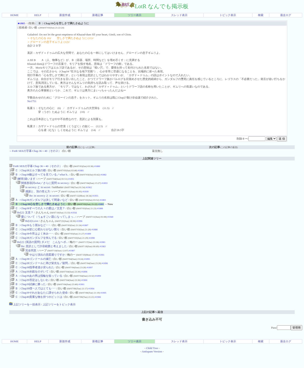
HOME (14, 15)
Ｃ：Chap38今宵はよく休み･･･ (32, 240)
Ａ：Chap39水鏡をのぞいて (30, 282)
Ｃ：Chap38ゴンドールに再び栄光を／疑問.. (40, 272)
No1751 (31, 101)
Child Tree (152, 361)
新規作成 (64, 15)
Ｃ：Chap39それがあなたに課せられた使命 (39, 305)
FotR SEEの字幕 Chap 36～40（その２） (35, 166)
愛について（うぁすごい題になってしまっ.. (46, 221)
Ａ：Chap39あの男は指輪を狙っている (36, 286)
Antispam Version (152, 364)
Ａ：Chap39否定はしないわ (30, 291)
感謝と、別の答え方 (35, 193)
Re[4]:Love (29, 226)
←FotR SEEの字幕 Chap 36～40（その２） (35, 150)
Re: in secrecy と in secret (42, 198)
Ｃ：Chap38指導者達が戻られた (32, 277)
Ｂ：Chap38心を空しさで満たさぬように (38, 207)
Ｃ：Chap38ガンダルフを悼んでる (34, 245)
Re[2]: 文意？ (23, 217)
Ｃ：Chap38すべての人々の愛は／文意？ (38, 212)
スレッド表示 (179, 15)
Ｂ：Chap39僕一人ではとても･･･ (33, 300)
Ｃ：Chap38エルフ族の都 (28, 170)
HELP (37, 15)
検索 (260, 15)
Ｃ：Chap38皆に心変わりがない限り (35, 235)
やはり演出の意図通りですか (45, 263)
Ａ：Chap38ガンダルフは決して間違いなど (39, 203)
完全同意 (28, 258)
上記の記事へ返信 (152, 325)
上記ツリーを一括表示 (25, 317)
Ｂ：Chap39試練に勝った (28, 296)
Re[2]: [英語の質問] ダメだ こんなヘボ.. (40, 249)
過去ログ (285, 15)
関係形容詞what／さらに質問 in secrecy (43, 184)
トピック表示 (228, 15)
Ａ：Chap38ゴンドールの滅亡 (31, 268)
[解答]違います (24, 180)
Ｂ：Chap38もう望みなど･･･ (30, 231)
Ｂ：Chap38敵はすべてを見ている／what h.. (39, 175)
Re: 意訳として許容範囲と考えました (42, 254)
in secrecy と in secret (35, 189)
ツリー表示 (134, 15)
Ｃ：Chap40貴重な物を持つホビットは (36, 309)
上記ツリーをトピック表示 (59, 317)
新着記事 (97, 15)
